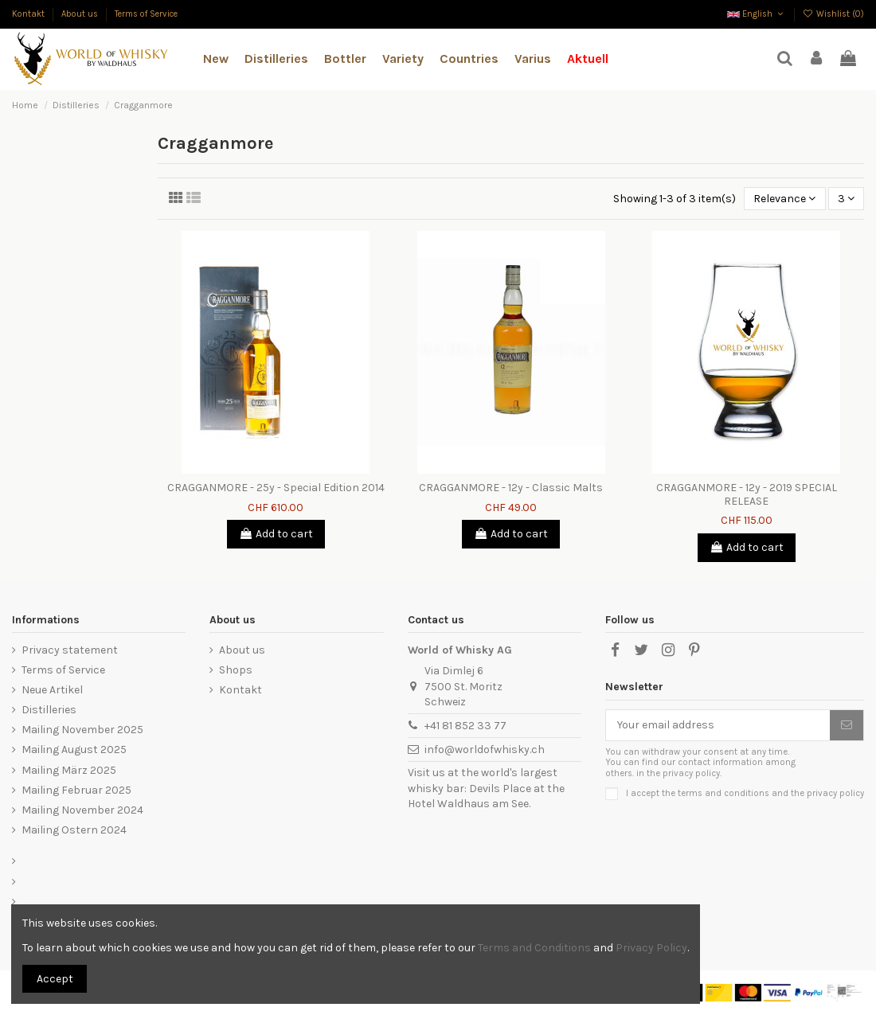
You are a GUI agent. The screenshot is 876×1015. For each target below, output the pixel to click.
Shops (235, 670)
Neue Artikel (52, 690)
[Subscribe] (846, 725)
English (756, 14)
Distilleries (49, 709)
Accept (55, 979)
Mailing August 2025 (74, 749)
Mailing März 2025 (69, 770)
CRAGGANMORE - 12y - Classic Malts (511, 487)
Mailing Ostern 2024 (74, 830)
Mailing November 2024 (82, 810)
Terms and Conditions (534, 947)
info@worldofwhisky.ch (484, 749)
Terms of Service (146, 14)
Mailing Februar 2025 (76, 790)
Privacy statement (70, 650)
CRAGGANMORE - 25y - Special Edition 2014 (276, 487)
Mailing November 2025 (82, 729)
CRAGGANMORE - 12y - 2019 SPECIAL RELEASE (746, 494)
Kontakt (29, 14)
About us (80, 14)
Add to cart (276, 534)
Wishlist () (833, 14)
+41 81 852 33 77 (465, 725)
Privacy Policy (651, 947)
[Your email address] (718, 725)
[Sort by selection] (784, 198)
